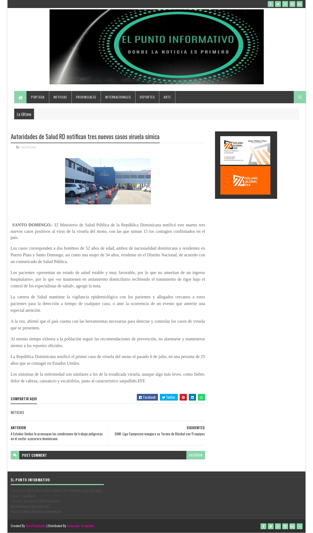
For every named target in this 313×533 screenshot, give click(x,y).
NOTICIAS (28, 147)
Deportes (147, 97)
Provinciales (86, 97)
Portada (38, 97)
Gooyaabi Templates (81, 525)
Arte (167, 97)
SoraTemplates (36, 525)
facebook (195, 455)
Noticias (60, 97)
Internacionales (118, 97)
